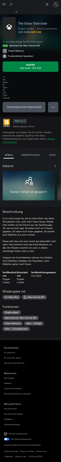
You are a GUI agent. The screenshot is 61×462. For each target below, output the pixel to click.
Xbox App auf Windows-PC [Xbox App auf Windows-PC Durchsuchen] (14, 363)
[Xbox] (8, 11)
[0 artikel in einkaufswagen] (48, 4)
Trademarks (8, 456)
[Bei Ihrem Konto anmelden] (56, 4)
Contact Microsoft (11, 451)
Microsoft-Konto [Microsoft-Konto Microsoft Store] (10, 409)
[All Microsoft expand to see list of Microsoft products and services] (4, 4)
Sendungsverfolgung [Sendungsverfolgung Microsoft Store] (12, 424)
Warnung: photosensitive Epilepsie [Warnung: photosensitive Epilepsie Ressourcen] (17, 394)
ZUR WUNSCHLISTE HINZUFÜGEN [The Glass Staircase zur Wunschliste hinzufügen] (24, 107)
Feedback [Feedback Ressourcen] (7, 383)
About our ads (20, 456)
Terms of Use (41, 451)
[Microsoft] (30, 2)
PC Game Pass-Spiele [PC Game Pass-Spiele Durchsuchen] (12, 358)
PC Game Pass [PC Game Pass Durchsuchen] (9, 352)
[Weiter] (55, 166)
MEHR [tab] (52, 154)
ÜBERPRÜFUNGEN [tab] (30, 154)
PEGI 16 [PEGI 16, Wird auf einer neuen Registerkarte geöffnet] (20, 121)
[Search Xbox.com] (11, 4)
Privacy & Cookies (27, 451)
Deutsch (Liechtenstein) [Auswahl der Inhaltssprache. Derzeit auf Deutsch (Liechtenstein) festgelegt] (18, 434)
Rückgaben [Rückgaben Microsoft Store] (8, 419)
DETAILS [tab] (9, 154)
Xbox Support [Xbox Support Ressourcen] (9, 378)
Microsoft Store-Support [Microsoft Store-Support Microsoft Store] (13, 414)
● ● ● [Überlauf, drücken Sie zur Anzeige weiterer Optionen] (53, 107)
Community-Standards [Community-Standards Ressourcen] (12, 388)
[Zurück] (48, 166)
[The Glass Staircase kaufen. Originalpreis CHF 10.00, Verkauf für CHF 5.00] (30, 66)
